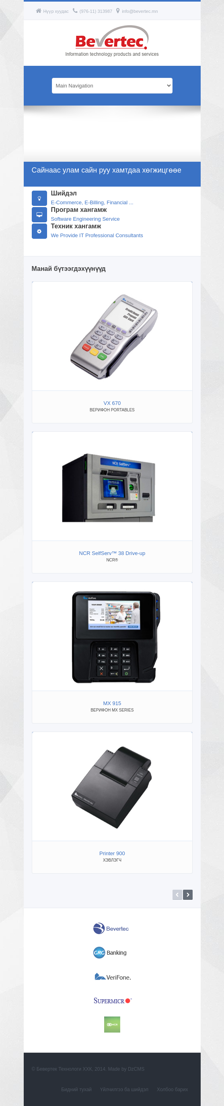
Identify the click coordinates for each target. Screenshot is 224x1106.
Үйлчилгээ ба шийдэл (124, 1089)
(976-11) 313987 (92, 11)
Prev (177, 895)
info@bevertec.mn (137, 11)
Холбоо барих (172, 1089)
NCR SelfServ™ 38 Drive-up (112, 553)
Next (188, 895)
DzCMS (136, 1069)
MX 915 (112, 703)
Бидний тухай (76, 1089)
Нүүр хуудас (52, 11)
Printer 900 (112, 853)
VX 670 (112, 403)
